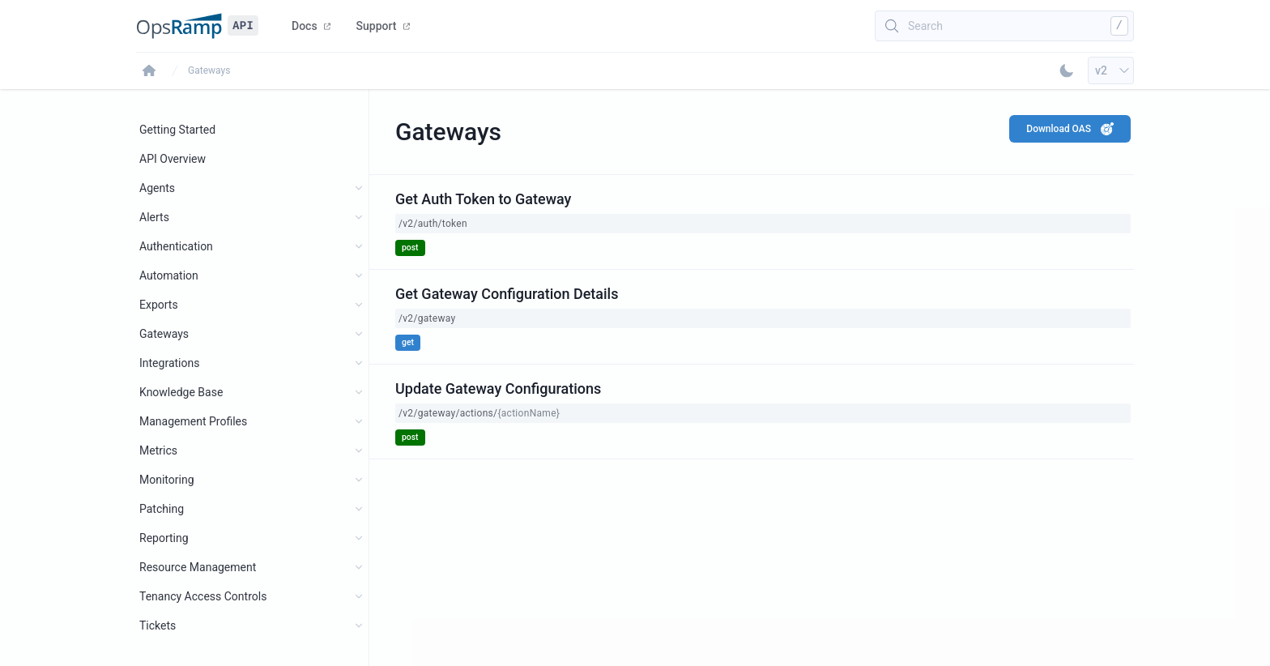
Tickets (157, 625)
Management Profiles (193, 421)
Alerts (154, 217)
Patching (161, 508)
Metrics (158, 450)
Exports (158, 304)
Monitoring (166, 479)
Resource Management (197, 567)
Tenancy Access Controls (202, 596)
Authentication (176, 246)
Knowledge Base (181, 392)
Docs (311, 25)
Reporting (164, 538)
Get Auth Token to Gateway (483, 198)
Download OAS (1070, 128)
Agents (157, 187)
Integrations (169, 362)
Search (925, 25)
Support (383, 25)
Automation (168, 275)
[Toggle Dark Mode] (1066, 70)
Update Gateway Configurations (498, 388)
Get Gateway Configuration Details (506, 293)
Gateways (209, 70)
